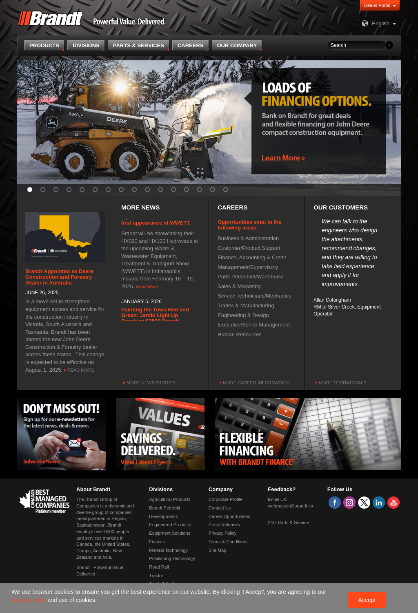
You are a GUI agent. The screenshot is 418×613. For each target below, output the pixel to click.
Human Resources (240, 334)
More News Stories (151, 382)
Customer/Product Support (249, 248)
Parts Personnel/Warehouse (251, 276)
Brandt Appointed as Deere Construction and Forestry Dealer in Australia (59, 277)
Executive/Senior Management (254, 325)
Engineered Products (170, 524)
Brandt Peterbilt (164, 507)
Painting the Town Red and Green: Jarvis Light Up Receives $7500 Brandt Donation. (155, 319)
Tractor (156, 575)
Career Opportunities (229, 516)
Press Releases (224, 524)
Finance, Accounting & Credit (252, 257)
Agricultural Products (170, 499)
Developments (163, 516)
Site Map (217, 550)
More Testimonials (343, 382)
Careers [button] (191, 45)
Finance (157, 541)
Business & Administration (248, 238)
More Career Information (256, 382)
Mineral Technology (168, 550)
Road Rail (159, 566)
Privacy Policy (222, 533)
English (374, 23)
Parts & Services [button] (138, 45)
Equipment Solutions (169, 533)
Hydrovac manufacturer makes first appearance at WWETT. (160, 221)
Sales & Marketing (239, 286)
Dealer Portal (377, 5)
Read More (81, 370)
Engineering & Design (243, 315)
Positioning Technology (172, 558)
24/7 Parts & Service (288, 522)
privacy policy (29, 600)
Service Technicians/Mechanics (254, 296)
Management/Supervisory (248, 267)
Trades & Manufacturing (246, 305)
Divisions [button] (86, 45)
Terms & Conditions (228, 541)
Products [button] (44, 45)
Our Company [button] (237, 45)
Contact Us (220, 507)
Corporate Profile (225, 499)
